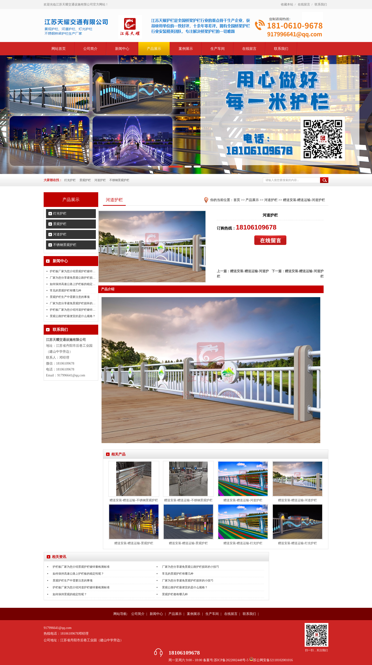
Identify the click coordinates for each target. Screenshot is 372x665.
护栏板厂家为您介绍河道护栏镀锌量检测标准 (78, 309)
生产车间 (217, 49)
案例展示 (186, 49)
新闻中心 (122, 49)
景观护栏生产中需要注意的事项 (70, 297)
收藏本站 (287, 4)
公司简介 (90, 49)
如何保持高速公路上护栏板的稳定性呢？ (75, 284)
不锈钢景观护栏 (119, 180)
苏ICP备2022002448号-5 (231, 660)
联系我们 (321, 4)
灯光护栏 (70, 180)
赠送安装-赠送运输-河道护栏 (304, 200)
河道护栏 (100, 180)
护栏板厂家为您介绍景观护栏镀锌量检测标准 (78, 271)
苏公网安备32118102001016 (273, 660)
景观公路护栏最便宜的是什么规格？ (72, 316)
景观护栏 (85, 180)
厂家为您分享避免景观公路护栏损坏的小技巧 (78, 277)
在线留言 (304, 4)
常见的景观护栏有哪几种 (65, 290)
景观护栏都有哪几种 (175, 594)
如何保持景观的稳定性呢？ (70, 594)
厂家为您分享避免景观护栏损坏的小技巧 (75, 303)
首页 (236, 200)
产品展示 (154, 49)
